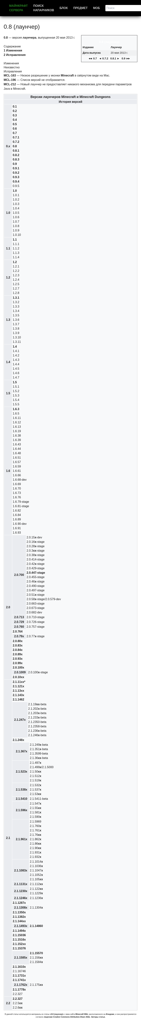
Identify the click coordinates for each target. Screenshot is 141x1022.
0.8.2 (16, 155)
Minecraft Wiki (81, 1014)
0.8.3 (16, 159)
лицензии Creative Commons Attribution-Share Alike (67, 1017)
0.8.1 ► (115, 58)
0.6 (15, 128)
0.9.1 (16, 168)
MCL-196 (10, 79)
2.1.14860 (36, 926)
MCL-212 (10, 84)
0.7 (15, 133)
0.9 (15, 163)
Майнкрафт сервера (18, 8)
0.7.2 (16, 141)
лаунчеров (59, 97)
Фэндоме (110, 1014)
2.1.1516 (19, 939)
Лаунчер (116, 47)
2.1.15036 (19, 935)
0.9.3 (16, 177)
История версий (70, 101)
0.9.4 (16, 181)
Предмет (80, 8)
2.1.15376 (19, 948)
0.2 (15, 110)
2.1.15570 (36, 953)
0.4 (15, 119)
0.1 (15, 106)
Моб (96, 8)
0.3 (15, 115)
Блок (63, 8)
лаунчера (29, 37)
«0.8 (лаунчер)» (57, 1014)
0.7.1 (16, 137)
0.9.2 (16, 172)
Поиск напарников (43, 8)
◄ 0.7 (92, 58)
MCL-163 (10, 75)
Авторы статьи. (98, 1017)
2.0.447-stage (36, 572)
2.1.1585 (20, 957)
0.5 (15, 124)
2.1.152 (19, 944)
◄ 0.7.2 (103, 58)
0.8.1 (16, 150)
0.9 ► (126, 58)
